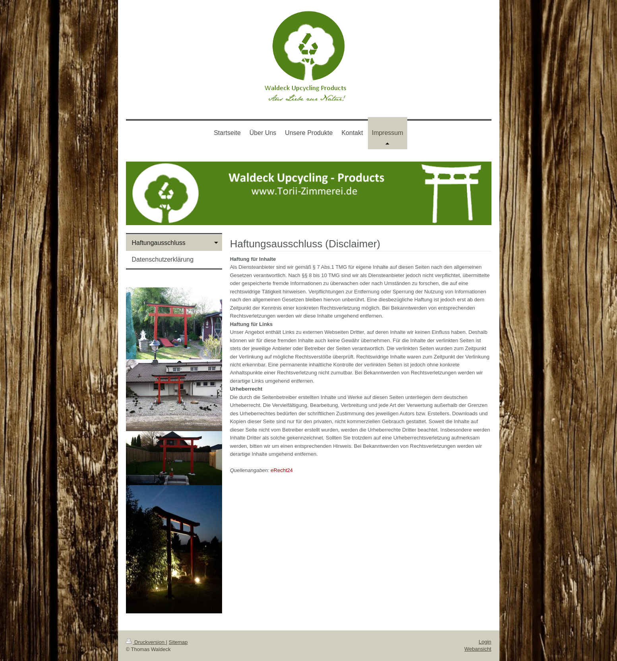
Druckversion (146, 642)
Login (485, 642)
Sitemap (178, 642)
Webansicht (477, 649)
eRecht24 (282, 470)
